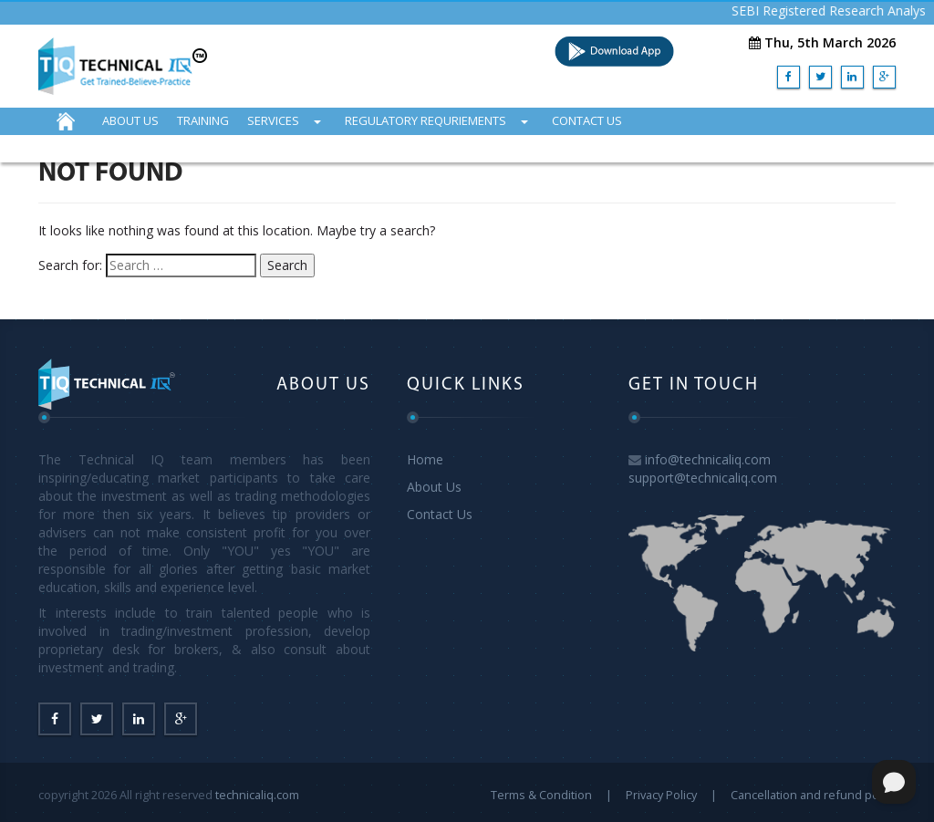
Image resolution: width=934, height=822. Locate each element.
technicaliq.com (257, 794)
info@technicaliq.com (708, 459)
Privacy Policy (661, 794)
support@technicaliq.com (702, 477)
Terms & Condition (541, 794)
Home (425, 459)
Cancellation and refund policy (813, 794)
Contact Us (439, 514)
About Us (434, 486)
